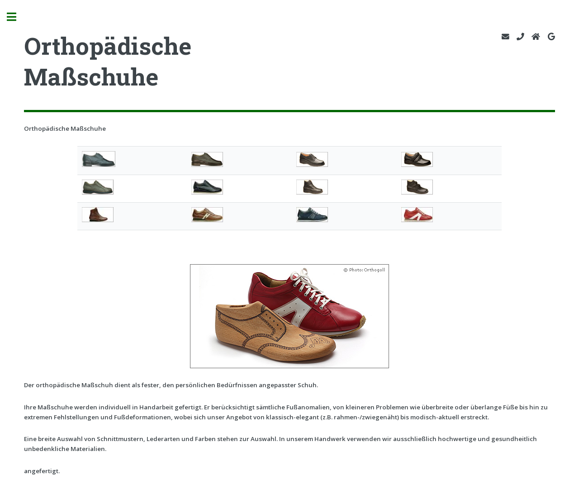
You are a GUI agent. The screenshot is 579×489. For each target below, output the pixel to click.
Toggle (16, 17)
